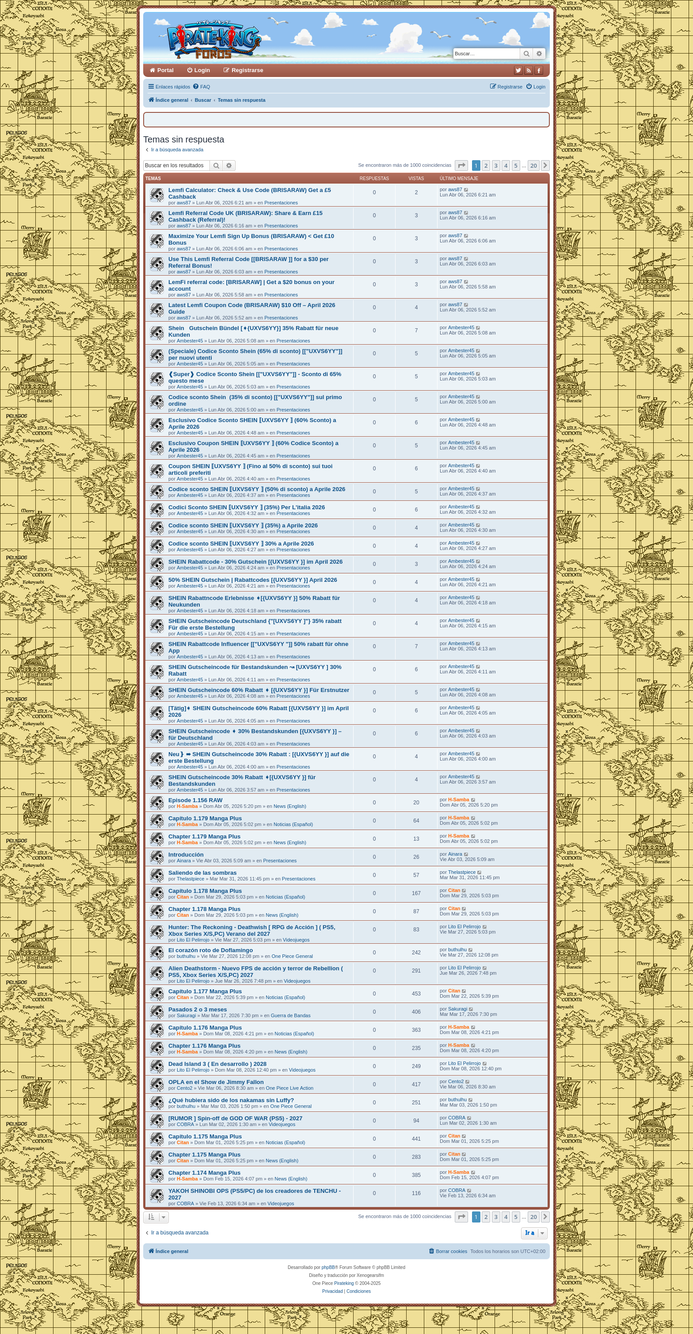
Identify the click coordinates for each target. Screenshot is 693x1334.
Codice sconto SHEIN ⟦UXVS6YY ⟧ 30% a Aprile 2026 (241, 543)
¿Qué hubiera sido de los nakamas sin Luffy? (231, 1100)
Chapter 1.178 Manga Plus (204, 909)
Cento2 (184, 1088)
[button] (461, 165)
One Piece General (292, 956)
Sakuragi (186, 1015)
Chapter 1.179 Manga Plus (204, 836)
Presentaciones (281, 202)
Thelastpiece (190, 878)
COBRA (185, 1124)
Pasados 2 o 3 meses (197, 1009)
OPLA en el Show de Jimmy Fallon (216, 1082)
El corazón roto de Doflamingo (210, 950)
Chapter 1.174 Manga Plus (204, 1172)
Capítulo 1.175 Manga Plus (205, 1136)
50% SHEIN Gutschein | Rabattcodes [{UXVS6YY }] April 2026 (252, 580)
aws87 (184, 202)
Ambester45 (190, 340)
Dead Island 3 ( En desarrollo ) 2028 (217, 1064)
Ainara (184, 860)
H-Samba (187, 806)
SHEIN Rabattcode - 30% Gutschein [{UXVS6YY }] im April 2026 (255, 561)
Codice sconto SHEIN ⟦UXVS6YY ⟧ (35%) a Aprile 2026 (243, 525)
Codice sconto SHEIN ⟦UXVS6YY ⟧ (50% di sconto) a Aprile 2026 (256, 489)
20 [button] (533, 165)
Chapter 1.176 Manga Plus (204, 1045)
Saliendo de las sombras (202, 872)
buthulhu (186, 956)
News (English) (290, 806)
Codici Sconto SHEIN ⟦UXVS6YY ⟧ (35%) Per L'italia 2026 (246, 507)
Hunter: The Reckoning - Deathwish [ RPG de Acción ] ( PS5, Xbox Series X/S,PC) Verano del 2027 (251, 930)
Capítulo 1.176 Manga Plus (205, 1027)
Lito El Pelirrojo (193, 939)
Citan (183, 897)
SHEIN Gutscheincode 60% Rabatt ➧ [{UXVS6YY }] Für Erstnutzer (258, 690)
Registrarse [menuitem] (247, 70)
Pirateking (344, 1283)
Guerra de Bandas (291, 1015)
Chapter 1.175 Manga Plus (204, 1154)
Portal (165, 70)
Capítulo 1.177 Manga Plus (205, 991)
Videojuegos (296, 939)
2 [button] (485, 165)
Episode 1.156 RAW (195, 800)
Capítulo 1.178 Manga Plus (205, 891)
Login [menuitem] (202, 70)
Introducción (186, 854)
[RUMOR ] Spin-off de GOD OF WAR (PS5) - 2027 (235, 1118)
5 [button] (516, 165)
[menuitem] (201, 86)
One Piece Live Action (290, 1088)
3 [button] (496, 165)
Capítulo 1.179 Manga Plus (205, 818)
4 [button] (505, 165)
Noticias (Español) (293, 824)
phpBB (328, 1267)
